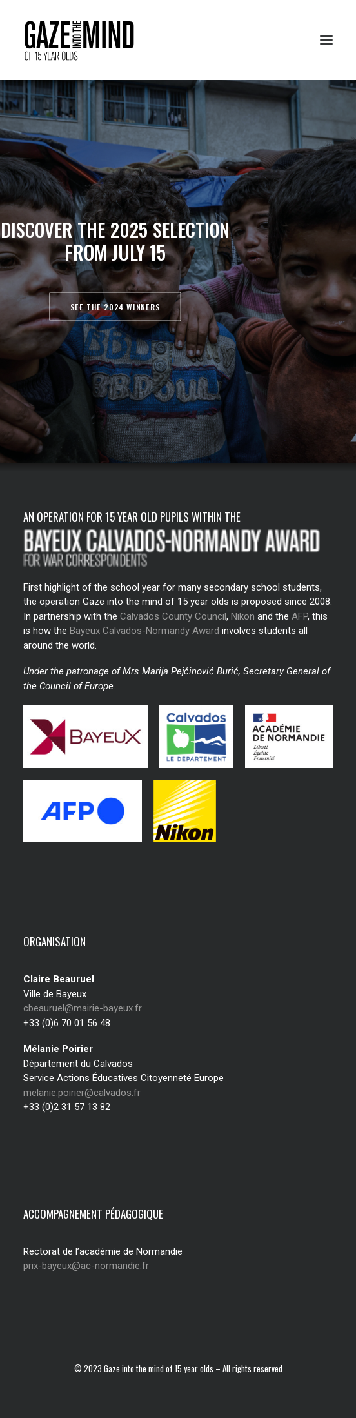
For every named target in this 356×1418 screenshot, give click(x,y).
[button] (326, 40)
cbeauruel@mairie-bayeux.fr (82, 1008)
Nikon (243, 616)
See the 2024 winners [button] (115, 306)
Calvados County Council (173, 616)
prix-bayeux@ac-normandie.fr (86, 1265)
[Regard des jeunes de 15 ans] (83, 40)
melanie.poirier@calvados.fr (82, 1093)
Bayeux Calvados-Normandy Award (144, 630)
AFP (300, 616)
